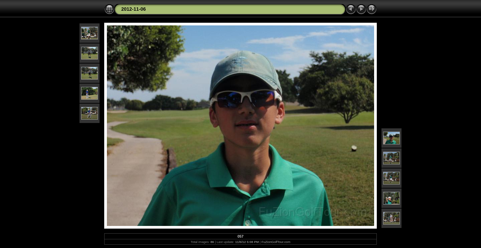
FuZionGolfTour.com (276, 242)
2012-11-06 (133, 9)
